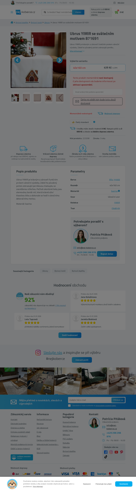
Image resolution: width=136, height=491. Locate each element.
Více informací (38, 486)
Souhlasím (124, 484)
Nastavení (87, 484)
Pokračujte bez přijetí (104, 484)
